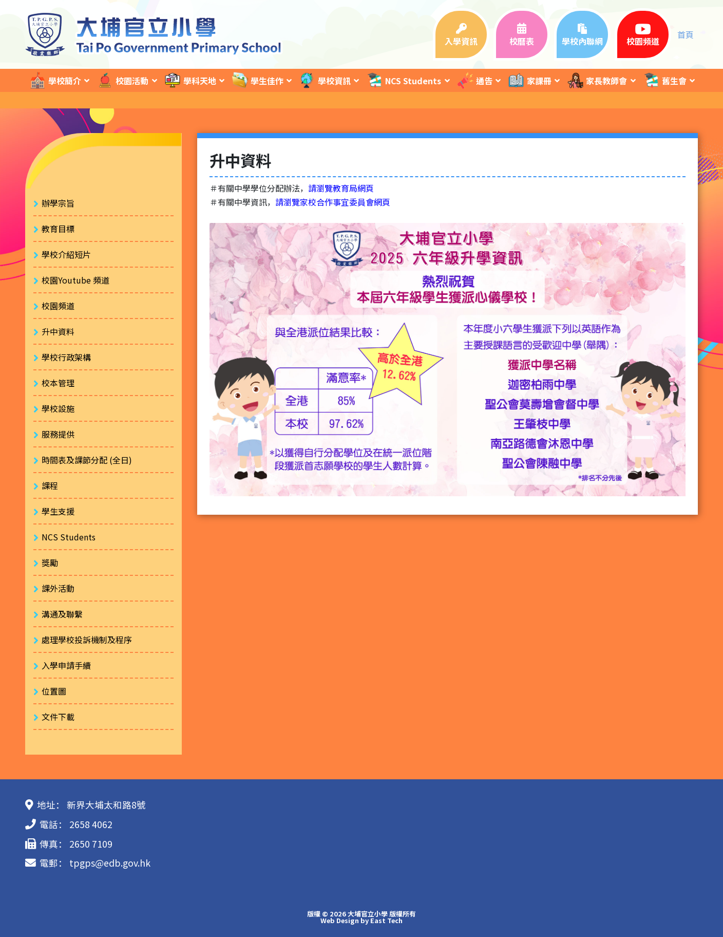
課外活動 (58, 588)
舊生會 (664, 80)
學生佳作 (257, 80)
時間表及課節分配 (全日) (87, 460)
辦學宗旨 (58, 203)
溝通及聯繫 (62, 614)
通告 (474, 80)
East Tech (386, 920)
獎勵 (50, 562)
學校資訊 (324, 80)
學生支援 (58, 511)
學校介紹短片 (66, 254)
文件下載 (58, 716)
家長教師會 (596, 80)
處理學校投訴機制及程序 (87, 639)
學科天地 (190, 80)
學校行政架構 (66, 357)
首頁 (685, 34)
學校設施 (58, 408)
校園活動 (122, 80)
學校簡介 (55, 80)
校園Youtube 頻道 (75, 280)
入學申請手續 (66, 665)
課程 (50, 485)
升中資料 (58, 331)
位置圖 (54, 691)
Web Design (339, 920)
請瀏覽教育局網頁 (341, 188)
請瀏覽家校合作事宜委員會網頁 (332, 202)
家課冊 (529, 80)
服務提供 (58, 434)
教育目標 (58, 228)
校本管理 (58, 383)
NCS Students (403, 80)
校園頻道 (58, 305)
